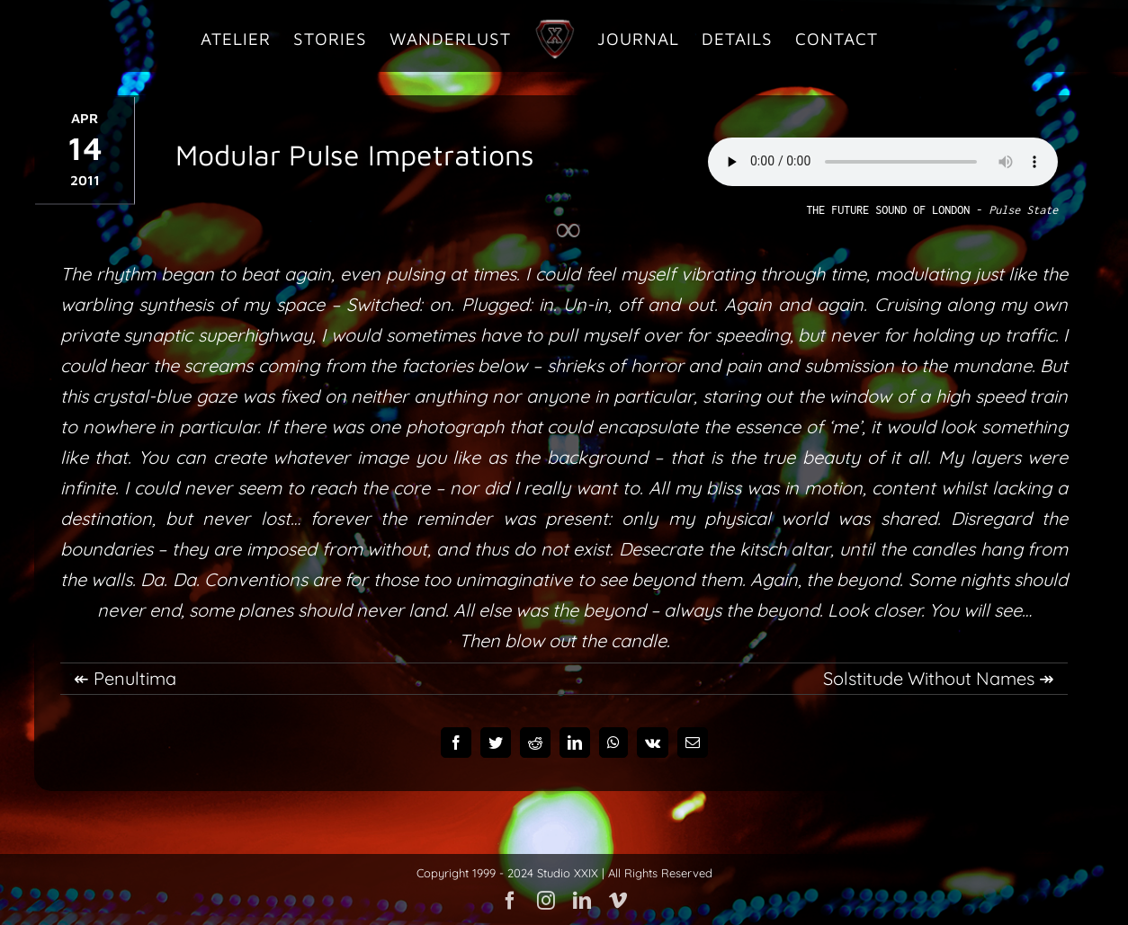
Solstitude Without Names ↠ (938, 678)
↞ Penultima (125, 678)
